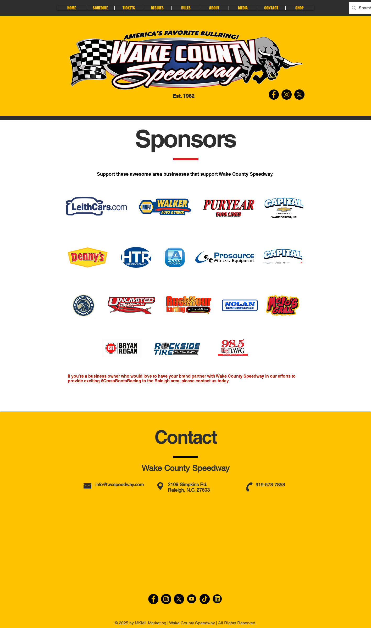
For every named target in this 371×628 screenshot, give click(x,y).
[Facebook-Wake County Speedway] (274, 94)
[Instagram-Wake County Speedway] (286, 94)
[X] (179, 599)
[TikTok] (205, 599)
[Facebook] (153, 599)
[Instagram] (166, 599)
